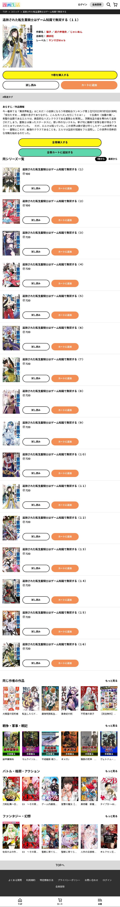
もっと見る (111, 680)
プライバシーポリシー (69, 880)
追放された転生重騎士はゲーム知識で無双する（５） (53, 296)
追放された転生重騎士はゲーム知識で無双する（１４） (54, 581)
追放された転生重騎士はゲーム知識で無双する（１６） (54, 644)
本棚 (100, 904)
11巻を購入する (60, 75)
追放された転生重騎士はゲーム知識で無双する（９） (53, 422)
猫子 (48, 31)
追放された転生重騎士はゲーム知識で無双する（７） (53, 359)
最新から (112, 158)
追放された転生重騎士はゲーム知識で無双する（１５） (54, 612)
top (5, 11)
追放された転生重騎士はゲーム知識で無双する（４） (53, 264)
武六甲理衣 (61, 31)
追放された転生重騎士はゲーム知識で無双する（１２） (54, 517)
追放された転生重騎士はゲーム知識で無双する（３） (53, 232)
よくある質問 (15, 880)
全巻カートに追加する (60, 152)
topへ (60, 865)
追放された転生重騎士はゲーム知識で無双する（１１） (54, 486)
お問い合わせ (91, 880)
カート (60, 904)
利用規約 (30, 880)
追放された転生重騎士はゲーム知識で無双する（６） (53, 327)
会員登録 (96, 4)
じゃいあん (76, 31)
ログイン (82, 4)
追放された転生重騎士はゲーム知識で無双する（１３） (54, 549)
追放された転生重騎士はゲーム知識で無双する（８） (53, 391)
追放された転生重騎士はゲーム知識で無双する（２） (53, 201)
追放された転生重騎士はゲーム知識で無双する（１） (53, 169)
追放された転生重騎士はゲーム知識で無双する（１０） (54, 454)
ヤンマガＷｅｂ (57, 40)
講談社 (50, 36)
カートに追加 (89, 85)
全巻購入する (60, 142)
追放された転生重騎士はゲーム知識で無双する (44, 11)
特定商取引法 (46, 880)
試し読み (31, 85)
